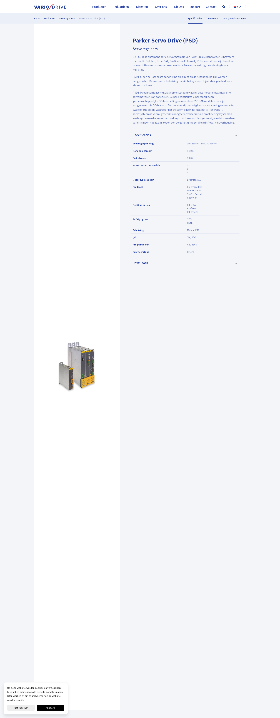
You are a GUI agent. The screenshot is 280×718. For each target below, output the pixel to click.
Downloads (213, 18)
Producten (99, 7)
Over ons (161, 7)
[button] (237, 7)
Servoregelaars (66, 18)
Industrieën (121, 7)
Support (195, 7)
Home (37, 18)
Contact (211, 7)
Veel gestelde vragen (234, 18)
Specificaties (195, 18)
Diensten (142, 7)
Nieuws (179, 7)
